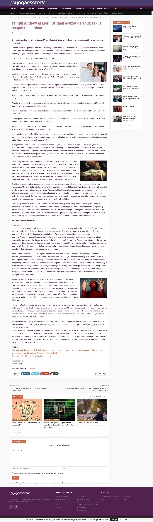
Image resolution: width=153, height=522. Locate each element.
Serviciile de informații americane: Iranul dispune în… (131, 88)
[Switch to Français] (30, 369)
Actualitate (13, 13)
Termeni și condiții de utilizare (110, 496)
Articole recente (117, 13)
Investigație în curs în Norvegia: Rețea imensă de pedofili (34, 353)
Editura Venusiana (82, 510)
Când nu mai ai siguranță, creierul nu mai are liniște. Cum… (131, 48)
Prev (14, 432)
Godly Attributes (64, 501)
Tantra (31, 8)
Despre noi (51, 13)
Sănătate (80, 8)
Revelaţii (71, 13)
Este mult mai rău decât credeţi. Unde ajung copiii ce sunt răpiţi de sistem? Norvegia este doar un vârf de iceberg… (57, 350)
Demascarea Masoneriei (27, 13)
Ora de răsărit (103, 13)
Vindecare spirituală (61, 504)
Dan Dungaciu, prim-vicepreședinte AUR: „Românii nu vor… (129, 118)
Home (13, 8)
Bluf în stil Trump (128, 106)
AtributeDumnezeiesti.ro (62, 499)
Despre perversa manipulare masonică (20, 419)
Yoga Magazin (81, 496)
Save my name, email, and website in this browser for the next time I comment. (39, 473)
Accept (114, 520)
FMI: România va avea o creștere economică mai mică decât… (131, 98)
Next (20, 432)
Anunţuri (42, 13)
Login (94, 13)
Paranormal (67, 8)
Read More (124, 520)
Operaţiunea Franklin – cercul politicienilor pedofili (32, 356)
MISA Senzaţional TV (61, 496)
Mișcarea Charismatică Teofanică (87, 501)
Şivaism (41, 8)
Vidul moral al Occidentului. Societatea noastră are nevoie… (131, 68)
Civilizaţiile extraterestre (99, 8)
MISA (78, 13)
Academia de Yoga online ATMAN (87, 504)
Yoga (22, 8)
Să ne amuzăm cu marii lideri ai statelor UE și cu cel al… (132, 78)
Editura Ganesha (82, 507)
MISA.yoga (58, 507)
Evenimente (61, 13)
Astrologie (53, 8)
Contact (86, 13)
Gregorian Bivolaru (83, 499)
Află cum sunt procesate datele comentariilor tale (59, 483)
